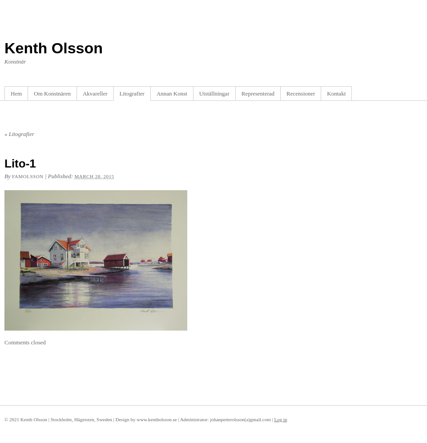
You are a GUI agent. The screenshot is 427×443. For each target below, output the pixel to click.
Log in (280, 419)
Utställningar (214, 93)
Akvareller (95, 93)
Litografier (132, 93)
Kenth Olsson (53, 48)
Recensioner (300, 93)
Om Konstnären (52, 93)
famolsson (28, 176)
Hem (16, 93)
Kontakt (336, 93)
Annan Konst (172, 93)
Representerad (258, 93)
